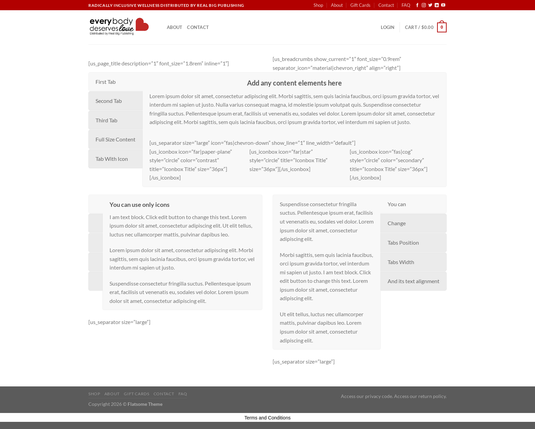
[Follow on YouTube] (443, 5)
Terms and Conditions (267, 417)
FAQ (406, 5)
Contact (386, 5)
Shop (318, 5)
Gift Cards (360, 5)
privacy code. (379, 396)
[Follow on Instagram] (424, 5)
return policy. (432, 396)
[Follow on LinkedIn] (437, 5)
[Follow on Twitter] (430, 5)
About (337, 5)
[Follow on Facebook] (417, 5)
